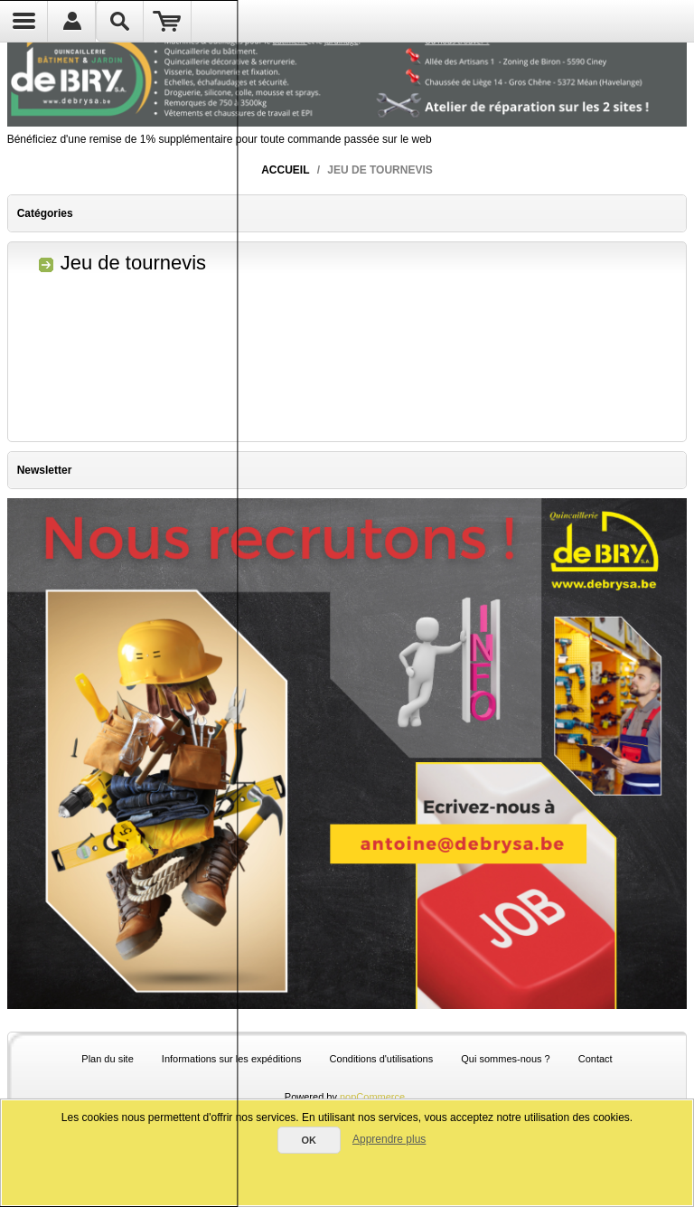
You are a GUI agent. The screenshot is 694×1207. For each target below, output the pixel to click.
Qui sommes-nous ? (505, 1058)
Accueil (285, 170)
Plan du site (107, 1058)
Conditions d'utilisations (382, 1058)
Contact (595, 1058)
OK (308, 1140)
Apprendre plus (389, 1139)
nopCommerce (372, 1096)
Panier (168, 21)
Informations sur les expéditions (232, 1058)
